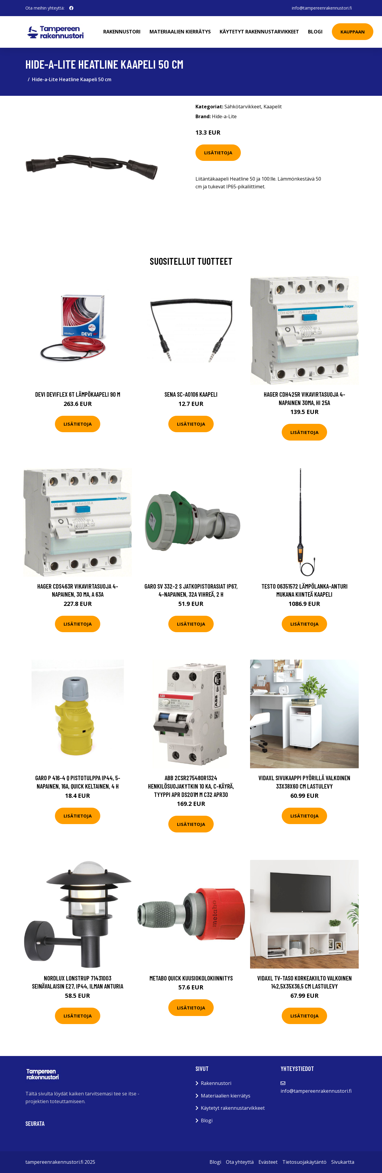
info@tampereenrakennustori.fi (322, 8)
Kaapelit (273, 106)
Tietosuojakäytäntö (304, 1162)
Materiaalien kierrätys (180, 31)
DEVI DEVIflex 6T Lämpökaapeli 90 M (77, 394)
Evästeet (268, 1162)
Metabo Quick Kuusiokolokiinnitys (191, 978)
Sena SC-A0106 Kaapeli (191, 394)
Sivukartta (342, 1162)
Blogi (315, 31)
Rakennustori (122, 31)
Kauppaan (353, 32)
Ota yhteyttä (240, 1162)
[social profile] (71, 8)
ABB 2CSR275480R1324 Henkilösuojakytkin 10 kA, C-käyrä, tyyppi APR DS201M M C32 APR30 (191, 786)
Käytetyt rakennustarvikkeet (259, 31)
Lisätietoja (218, 153)
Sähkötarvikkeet (242, 106)
